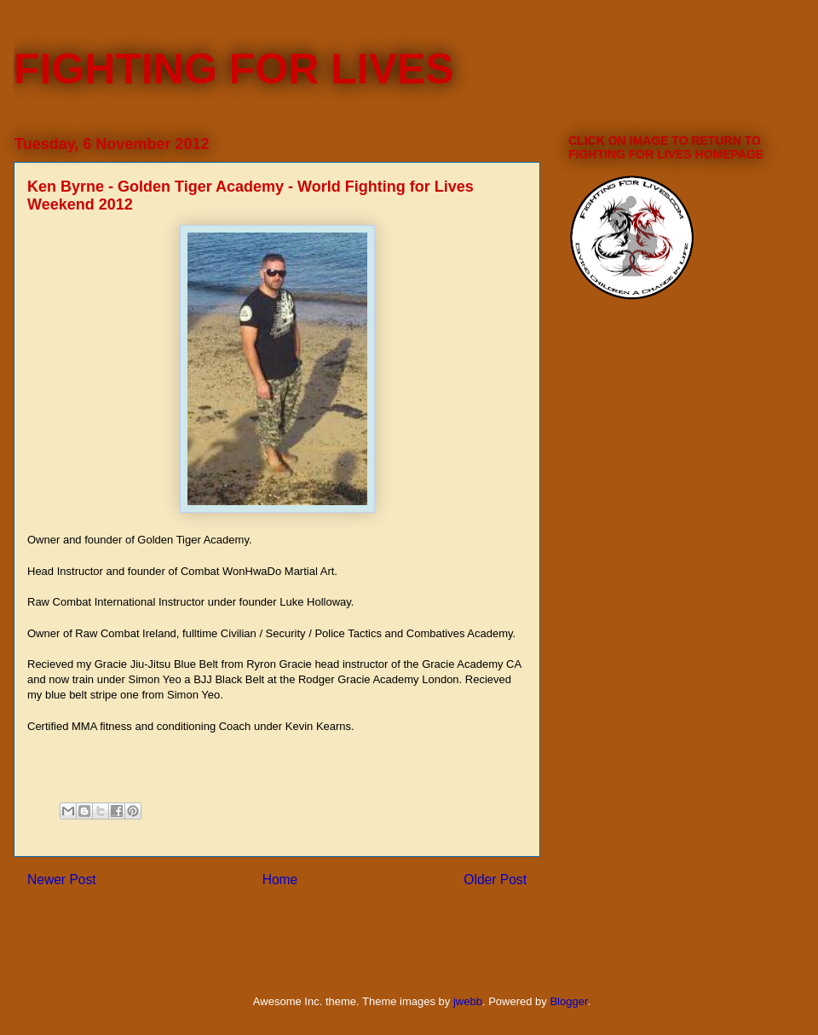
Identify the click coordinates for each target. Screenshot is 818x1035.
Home (280, 879)
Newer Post (61, 879)
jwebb (467, 1001)
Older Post (495, 879)
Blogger (568, 1001)
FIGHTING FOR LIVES (234, 69)
